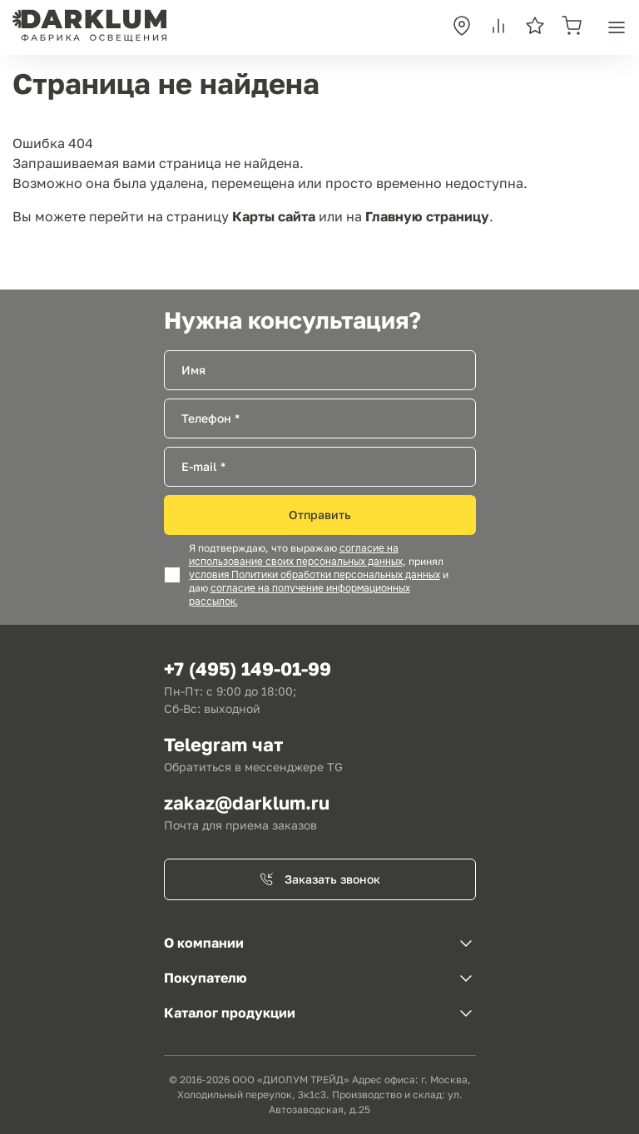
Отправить (320, 515)
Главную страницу (427, 216)
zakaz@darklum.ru (246, 802)
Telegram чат (223, 744)
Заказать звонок (320, 879)
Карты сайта (273, 216)
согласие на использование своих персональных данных (296, 555)
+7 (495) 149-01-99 (247, 668)
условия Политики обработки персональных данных (314, 575)
